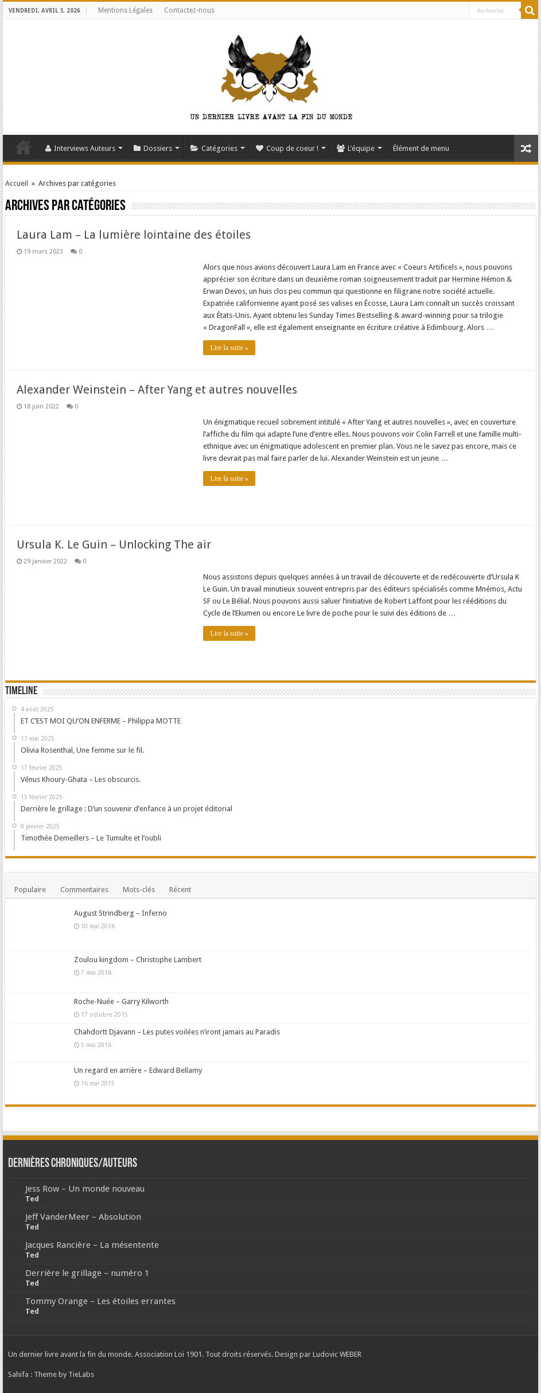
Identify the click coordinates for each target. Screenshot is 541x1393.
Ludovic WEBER (337, 1354)
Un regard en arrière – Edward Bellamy (138, 1070)
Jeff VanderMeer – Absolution (83, 1217)
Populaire (30, 889)
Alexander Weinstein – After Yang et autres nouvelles (157, 389)
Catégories (214, 148)
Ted (32, 1198)
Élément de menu (421, 148)
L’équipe (356, 148)
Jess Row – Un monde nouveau (85, 1189)
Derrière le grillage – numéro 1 (87, 1273)
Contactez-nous (189, 10)
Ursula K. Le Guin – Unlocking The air (114, 544)
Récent (180, 889)
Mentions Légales (125, 10)
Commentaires (84, 889)
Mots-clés (139, 889)
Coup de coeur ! (287, 148)
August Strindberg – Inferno (120, 913)
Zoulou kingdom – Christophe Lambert (137, 959)
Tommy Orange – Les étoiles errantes (100, 1301)
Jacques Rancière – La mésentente (92, 1245)
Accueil (23, 147)
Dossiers (153, 148)
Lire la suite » (229, 348)
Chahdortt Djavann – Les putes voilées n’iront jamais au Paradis (177, 1032)
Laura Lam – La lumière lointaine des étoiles (134, 235)
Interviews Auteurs (80, 148)
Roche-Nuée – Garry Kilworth (121, 1001)
